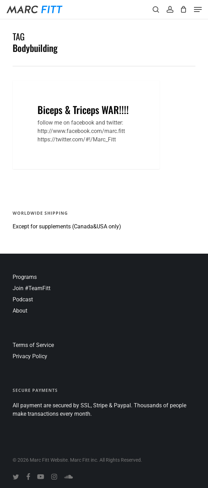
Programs (25, 277)
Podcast (23, 299)
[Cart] (183, 9)
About (20, 310)
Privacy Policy (30, 356)
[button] (198, 9)
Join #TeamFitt (31, 288)
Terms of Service (33, 345)
